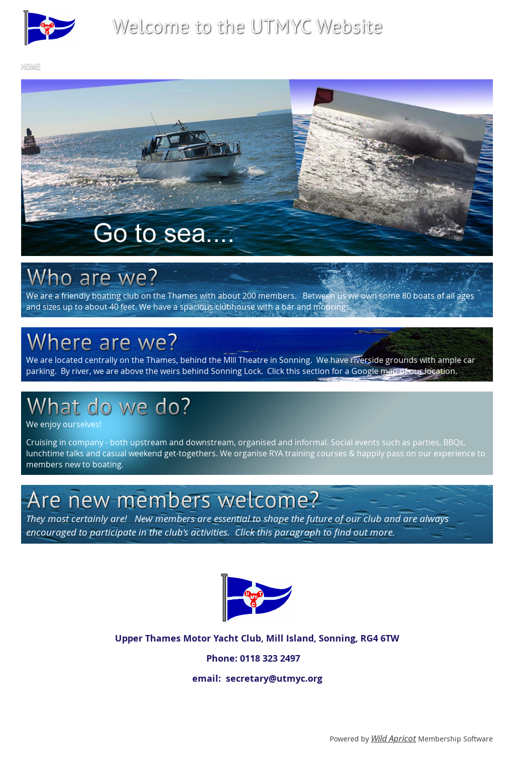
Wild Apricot (393, 738)
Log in (483, 15)
